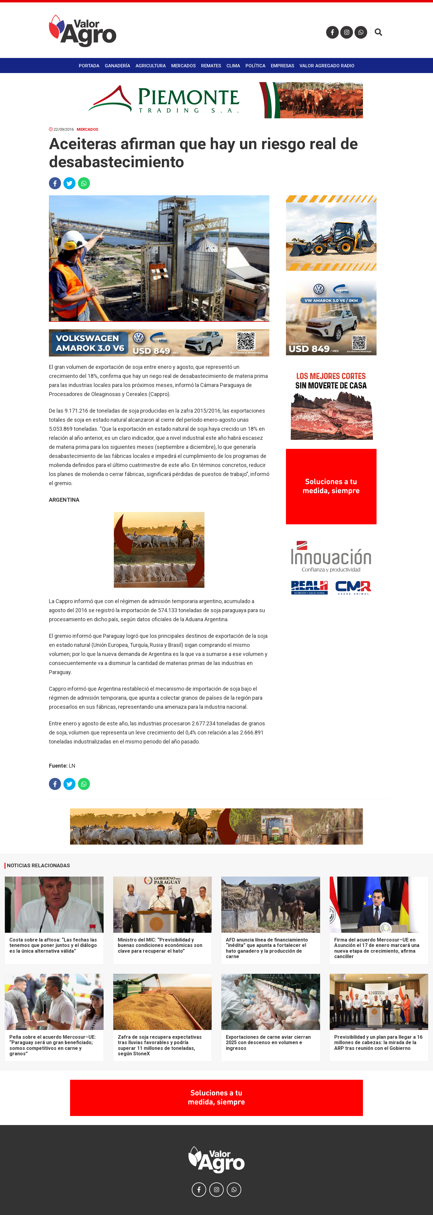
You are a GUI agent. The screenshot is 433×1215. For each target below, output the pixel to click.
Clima (233, 66)
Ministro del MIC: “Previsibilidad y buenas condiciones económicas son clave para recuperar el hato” (160, 945)
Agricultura (151, 66)
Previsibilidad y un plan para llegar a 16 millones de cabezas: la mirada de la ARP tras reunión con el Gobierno (378, 1042)
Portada (89, 66)
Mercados (183, 66)
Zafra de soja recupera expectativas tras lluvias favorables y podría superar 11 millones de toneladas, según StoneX (160, 1045)
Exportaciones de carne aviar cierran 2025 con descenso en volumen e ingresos (268, 1042)
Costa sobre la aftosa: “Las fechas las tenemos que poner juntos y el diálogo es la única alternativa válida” (53, 945)
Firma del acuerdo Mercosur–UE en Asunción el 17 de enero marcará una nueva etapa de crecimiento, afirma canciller (376, 948)
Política (255, 66)
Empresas (282, 66)
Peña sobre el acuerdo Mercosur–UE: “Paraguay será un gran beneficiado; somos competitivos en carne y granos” (52, 1045)
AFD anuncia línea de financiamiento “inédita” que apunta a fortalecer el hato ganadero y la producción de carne (267, 948)
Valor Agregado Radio (327, 66)
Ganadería (117, 66)
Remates (211, 66)
